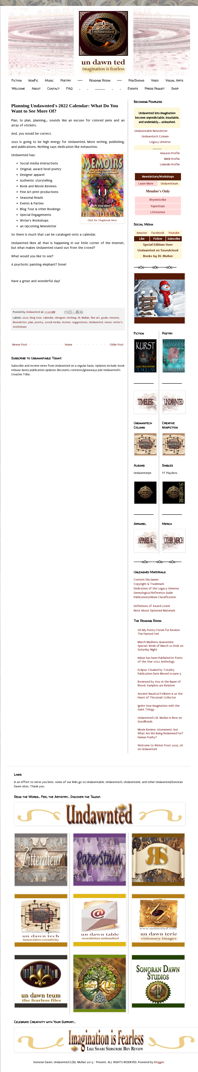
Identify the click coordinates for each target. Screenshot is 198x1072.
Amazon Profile (170, 153)
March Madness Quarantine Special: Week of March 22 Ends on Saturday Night (160, 645)
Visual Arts (174, 80)
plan (30, 322)
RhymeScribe (158, 199)
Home (68, 344)
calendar (48, 317)
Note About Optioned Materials (154, 610)
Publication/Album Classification (155, 597)
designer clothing (65, 317)
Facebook (158, 233)
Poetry (65, 80)
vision (108, 322)
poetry (39, 322)
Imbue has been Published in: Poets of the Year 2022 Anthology (160, 659)
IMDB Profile (172, 159)
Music (49, 80)
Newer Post (19, 344)
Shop (174, 88)
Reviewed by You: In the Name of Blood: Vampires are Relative (159, 683)
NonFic (33, 80)
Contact (53, 88)
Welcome (18, 88)
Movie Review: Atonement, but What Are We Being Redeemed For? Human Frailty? (160, 733)
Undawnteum (169, 183)
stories (66, 322)
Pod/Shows (136, 80)
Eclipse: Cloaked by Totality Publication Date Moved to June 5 (159, 671)
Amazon (141, 233)
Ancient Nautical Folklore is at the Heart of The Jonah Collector (160, 695)
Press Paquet (155, 88)
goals (104, 317)
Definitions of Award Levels (152, 606)
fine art (95, 317)
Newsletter (20, 322)
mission (114, 317)
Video (155, 80)
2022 (25, 317)
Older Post (117, 344)
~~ (80, 80)
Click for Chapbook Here (102, 220)
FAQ (69, 88)
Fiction (16, 80)
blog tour (36, 317)
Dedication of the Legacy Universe (156, 588)
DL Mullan (83, 317)
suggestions (79, 322)
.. (79, 88)
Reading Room (99, 80)
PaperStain (158, 206)
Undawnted (96, 322)
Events (133, 88)
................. (100, 88)
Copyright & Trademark (149, 584)
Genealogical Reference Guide (153, 593)
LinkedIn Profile (170, 164)
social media (52, 322)
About (36, 88)
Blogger (159, 1062)
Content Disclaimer (146, 579)
